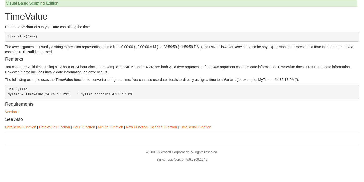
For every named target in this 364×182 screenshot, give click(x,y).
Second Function (163, 127)
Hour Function (84, 127)
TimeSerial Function (195, 127)
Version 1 (12, 112)
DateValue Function (54, 127)
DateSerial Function (20, 127)
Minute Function (110, 127)
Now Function (137, 127)
